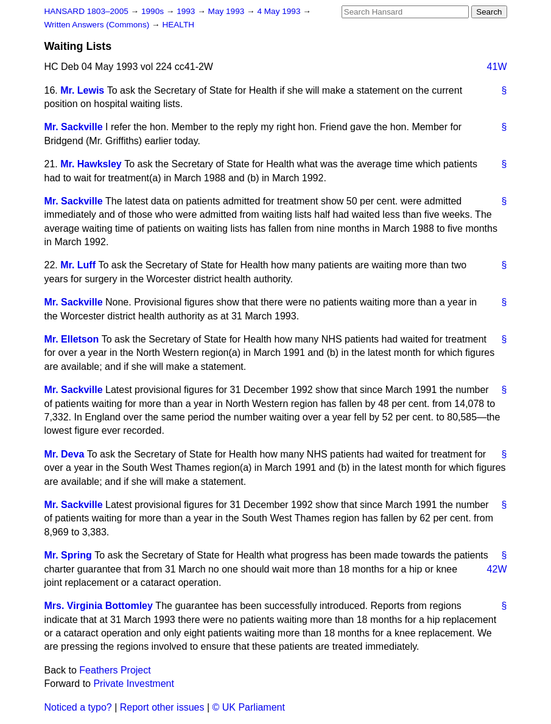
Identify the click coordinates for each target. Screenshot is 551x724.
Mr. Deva (64, 454)
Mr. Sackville (73, 127)
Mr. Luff (78, 265)
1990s (153, 11)
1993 (187, 11)
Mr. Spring (68, 555)
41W (497, 66)
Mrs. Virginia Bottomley (98, 605)
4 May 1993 (280, 11)
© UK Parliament (248, 707)
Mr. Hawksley (91, 164)
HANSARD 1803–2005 (86, 11)
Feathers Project (114, 670)
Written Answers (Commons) (98, 24)
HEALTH (178, 24)
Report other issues (162, 707)
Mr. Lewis (82, 90)
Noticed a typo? (78, 707)
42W (497, 569)
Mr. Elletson (71, 339)
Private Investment (133, 683)
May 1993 (227, 11)
